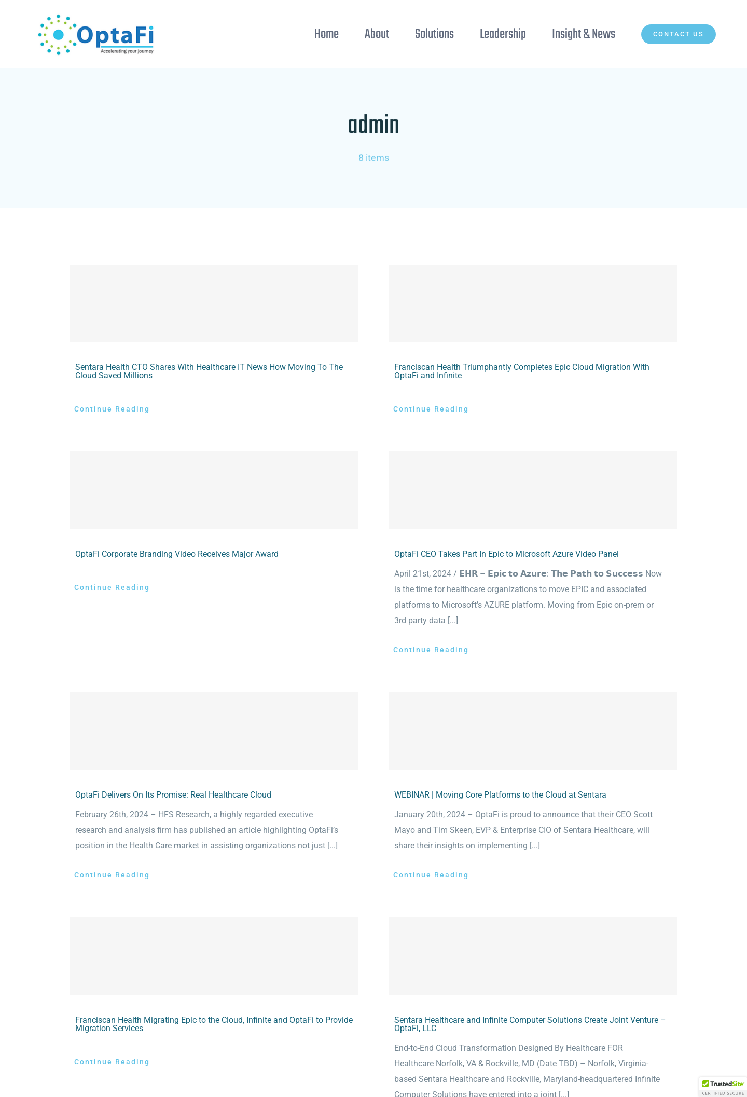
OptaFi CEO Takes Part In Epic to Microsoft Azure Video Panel (506, 554)
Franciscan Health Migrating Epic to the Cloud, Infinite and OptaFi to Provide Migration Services (214, 1024)
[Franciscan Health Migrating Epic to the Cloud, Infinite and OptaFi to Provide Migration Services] (214, 956)
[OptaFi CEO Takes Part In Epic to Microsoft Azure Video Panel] (533, 490)
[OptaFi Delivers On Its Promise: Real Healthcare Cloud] (214, 731)
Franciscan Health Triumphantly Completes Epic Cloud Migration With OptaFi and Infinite (521, 371)
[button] (723, 1087)
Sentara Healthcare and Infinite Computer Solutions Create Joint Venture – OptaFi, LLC (530, 1024)
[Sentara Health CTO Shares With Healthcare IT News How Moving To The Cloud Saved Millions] (214, 303)
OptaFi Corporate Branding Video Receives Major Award (177, 554)
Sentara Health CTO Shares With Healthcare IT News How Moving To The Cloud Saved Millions (209, 371)
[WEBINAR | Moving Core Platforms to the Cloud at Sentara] (533, 731)
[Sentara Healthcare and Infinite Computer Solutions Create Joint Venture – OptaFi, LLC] (533, 956)
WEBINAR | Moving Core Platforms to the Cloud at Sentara (500, 795)
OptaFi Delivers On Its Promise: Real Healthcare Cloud (173, 795)
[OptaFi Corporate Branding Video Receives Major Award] (214, 490)
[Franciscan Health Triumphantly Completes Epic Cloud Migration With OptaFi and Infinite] (533, 303)
